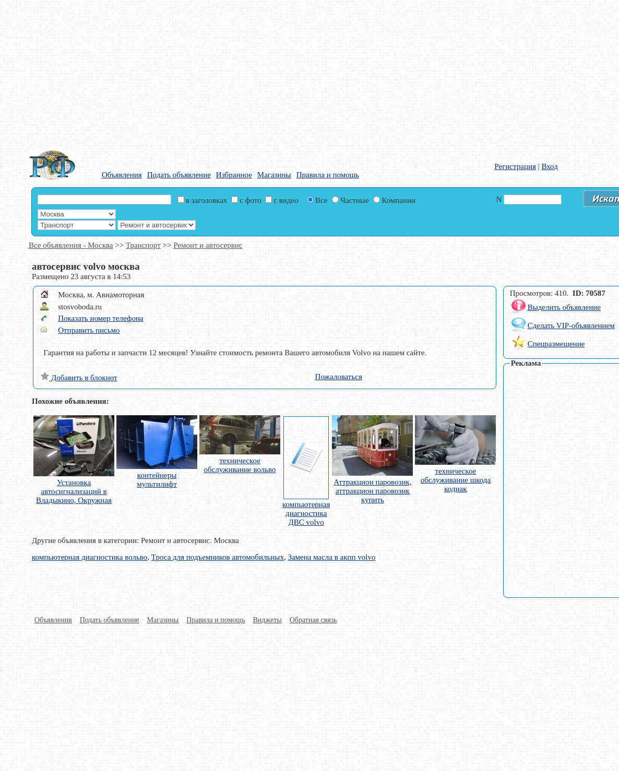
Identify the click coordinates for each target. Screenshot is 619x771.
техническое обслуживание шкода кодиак (456, 480)
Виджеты (267, 620)
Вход (549, 166)
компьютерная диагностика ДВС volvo (306, 513)
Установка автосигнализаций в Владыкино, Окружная (74, 491)
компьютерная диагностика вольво (89, 557)
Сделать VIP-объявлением (571, 325)
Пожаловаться (338, 376)
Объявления (122, 175)
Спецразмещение (556, 344)
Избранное (234, 175)
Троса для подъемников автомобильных (217, 557)
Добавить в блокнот (79, 378)
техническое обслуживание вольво (240, 465)
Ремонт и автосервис (207, 245)
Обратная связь (313, 620)
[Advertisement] (228, 73)
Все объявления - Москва (71, 245)
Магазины (274, 175)
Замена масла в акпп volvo (331, 557)
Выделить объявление (564, 307)
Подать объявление (179, 175)
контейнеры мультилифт (156, 479)
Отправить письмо (89, 330)
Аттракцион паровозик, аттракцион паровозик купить (372, 491)
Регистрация (515, 166)
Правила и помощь (327, 175)
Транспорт (143, 245)
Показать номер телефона (100, 318)
